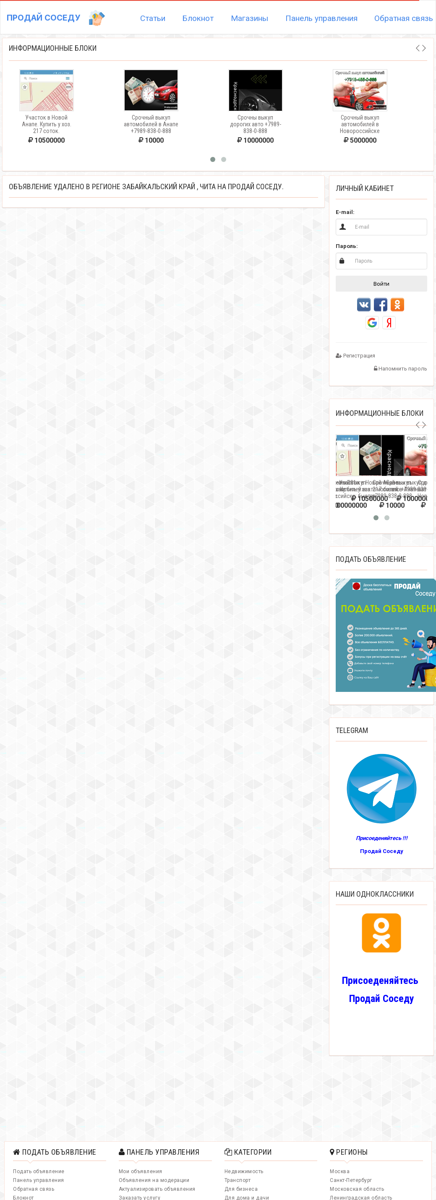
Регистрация (355, 355)
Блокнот (198, 18)
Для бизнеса (241, 1189)
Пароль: (347, 246)
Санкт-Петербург (351, 1180)
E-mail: (345, 212)
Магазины (249, 18)
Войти (381, 283)
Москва (340, 1171)
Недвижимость (244, 1171)
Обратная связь (33, 1189)
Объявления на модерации (154, 1180)
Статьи (152, 18)
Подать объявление (39, 1171)
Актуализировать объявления (157, 1189)
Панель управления (321, 18)
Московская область (357, 1189)
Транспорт (238, 1180)
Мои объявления (140, 1171)
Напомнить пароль (400, 368)
